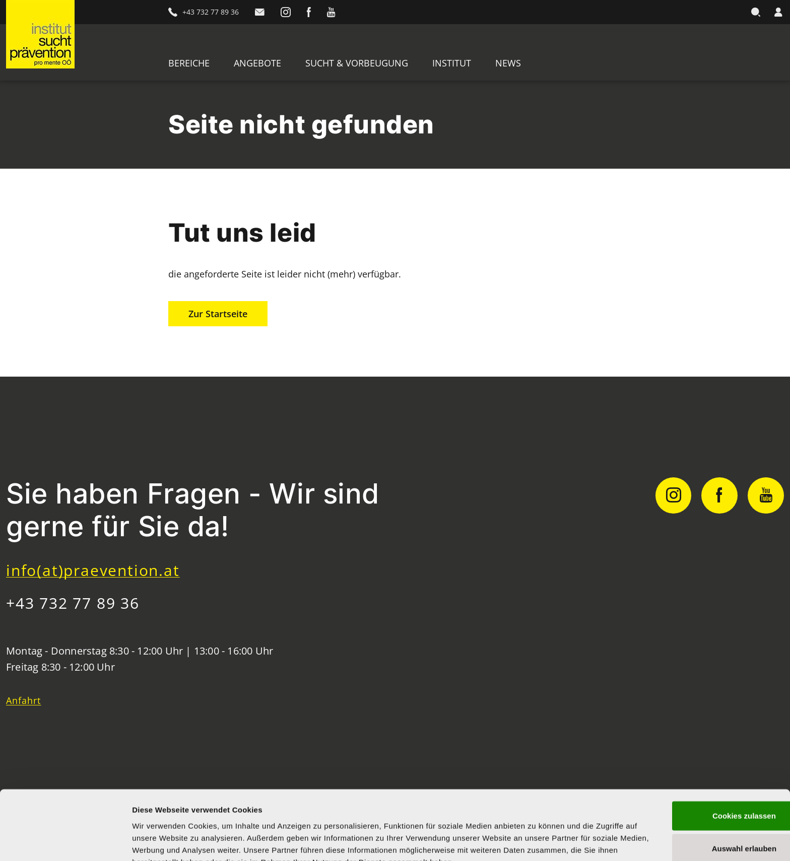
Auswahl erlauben (706, 795)
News (508, 63)
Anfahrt (23, 700)
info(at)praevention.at (93, 570)
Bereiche (189, 63)
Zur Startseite (217, 314)
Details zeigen (535, 841)
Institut (451, 63)
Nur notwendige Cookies (706, 828)
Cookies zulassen (706, 762)
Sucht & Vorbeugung (356, 63)
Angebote (257, 63)
